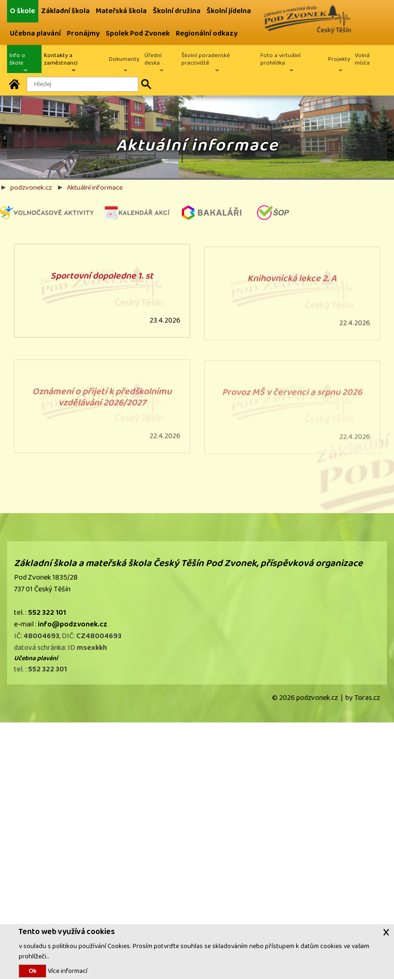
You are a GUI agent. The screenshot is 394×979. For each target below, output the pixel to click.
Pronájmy (83, 33)
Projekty (339, 59)
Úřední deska (153, 59)
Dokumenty (124, 59)
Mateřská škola (121, 11)
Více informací (66, 970)
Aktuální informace (95, 187)
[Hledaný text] (82, 84)
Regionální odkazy (206, 33)
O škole (22, 11)
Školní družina (177, 11)
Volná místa (362, 59)
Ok (32, 971)
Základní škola (65, 11)
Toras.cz (367, 698)
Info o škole (17, 59)
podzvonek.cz (31, 187)
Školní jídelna (229, 11)
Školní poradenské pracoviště (205, 59)
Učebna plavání (35, 33)
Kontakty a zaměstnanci (61, 59)
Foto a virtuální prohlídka (280, 59)
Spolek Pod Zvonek (138, 33)
